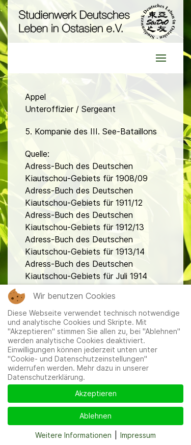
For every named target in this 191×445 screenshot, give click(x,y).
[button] (161, 58)
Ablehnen (95, 415)
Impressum (138, 435)
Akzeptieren (96, 393)
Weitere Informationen (73, 435)
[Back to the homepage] (95, 21)
